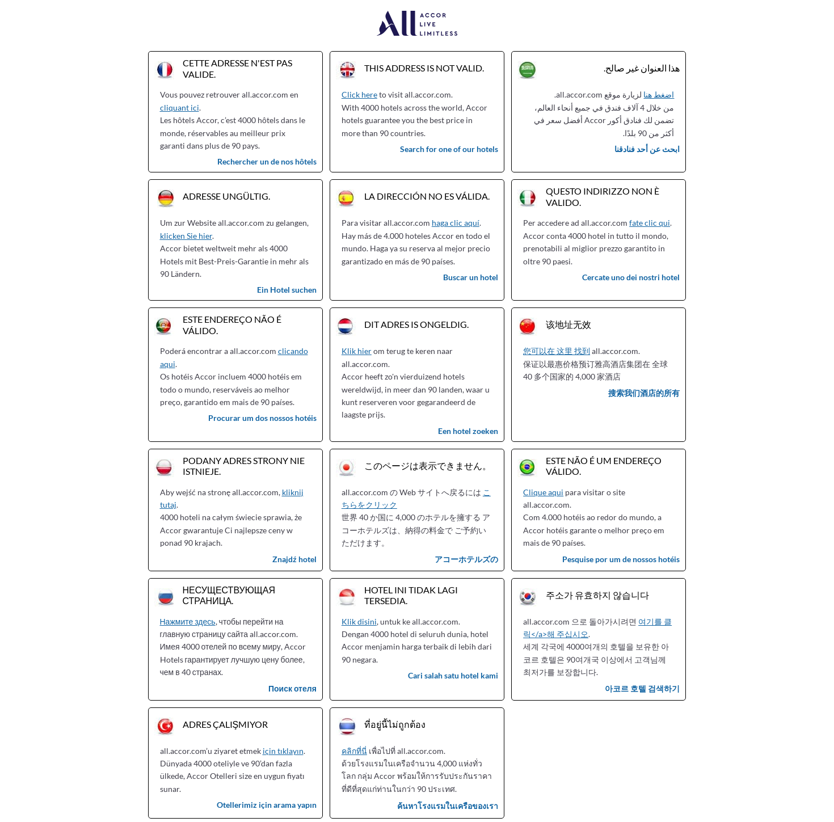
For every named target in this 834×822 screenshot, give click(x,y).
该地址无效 (568, 324)
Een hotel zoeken (468, 431)
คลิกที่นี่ (354, 751)
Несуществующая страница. (229, 595)
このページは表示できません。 (427, 465)
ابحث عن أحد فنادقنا (647, 149)
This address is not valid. (424, 67)
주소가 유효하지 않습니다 (597, 594)
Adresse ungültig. (226, 196)
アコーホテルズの (466, 559)
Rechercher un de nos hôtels (267, 161)
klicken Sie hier (186, 236)
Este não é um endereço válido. (604, 466)
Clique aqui (543, 492)
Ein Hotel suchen (287, 289)
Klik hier (357, 351)
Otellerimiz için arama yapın (267, 805)
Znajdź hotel (294, 559)
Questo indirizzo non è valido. (602, 196)
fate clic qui (649, 222)
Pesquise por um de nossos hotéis (621, 559)
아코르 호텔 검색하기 (642, 688)
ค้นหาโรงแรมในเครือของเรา (447, 806)
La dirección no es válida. (427, 196)
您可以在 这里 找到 (556, 351)
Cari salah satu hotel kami (453, 675)
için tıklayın (283, 751)
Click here (359, 94)
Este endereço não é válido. (232, 324)
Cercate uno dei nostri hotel (631, 277)
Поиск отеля (292, 688)
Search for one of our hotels (449, 149)
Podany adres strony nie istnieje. (244, 466)
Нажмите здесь (188, 621)
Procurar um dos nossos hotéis (262, 418)
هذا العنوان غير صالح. (642, 67)
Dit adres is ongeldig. (416, 324)
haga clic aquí (455, 222)
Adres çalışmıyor (225, 724)
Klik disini (359, 621)
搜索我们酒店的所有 (644, 393)
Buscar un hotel (470, 277)
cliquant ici (179, 107)
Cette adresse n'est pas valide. (237, 68)
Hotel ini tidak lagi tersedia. (411, 595)
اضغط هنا (658, 94)
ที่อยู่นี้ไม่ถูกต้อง (395, 724)
